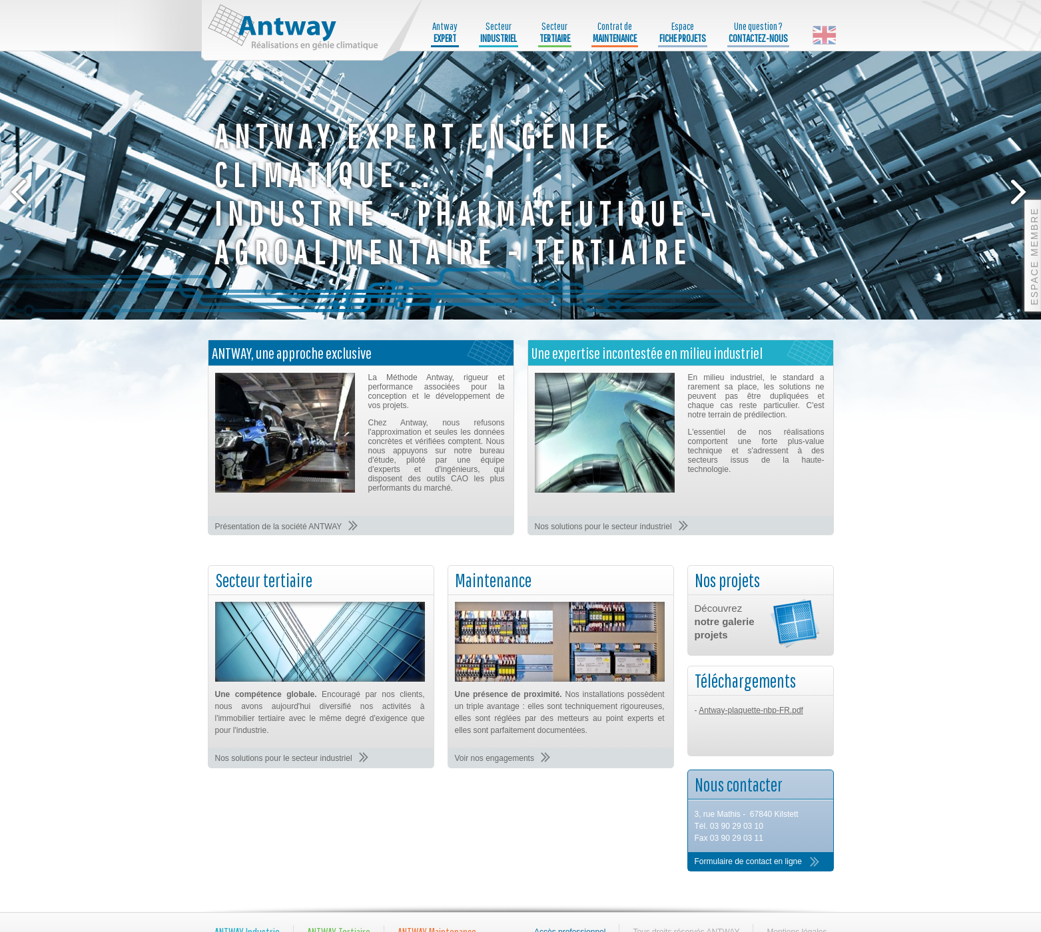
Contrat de (615, 32)
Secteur (498, 32)
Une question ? (758, 32)
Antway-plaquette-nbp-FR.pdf (751, 710)
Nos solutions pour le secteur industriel (603, 526)
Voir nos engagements (494, 758)
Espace (682, 32)
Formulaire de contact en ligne (748, 861)
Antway (445, 32)
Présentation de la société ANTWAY (278, 526)
